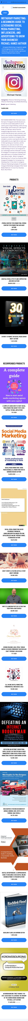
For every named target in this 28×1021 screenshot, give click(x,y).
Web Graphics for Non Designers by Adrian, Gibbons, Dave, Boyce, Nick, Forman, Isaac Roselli (14, 811)
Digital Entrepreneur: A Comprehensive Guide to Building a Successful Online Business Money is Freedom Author (14, 875)
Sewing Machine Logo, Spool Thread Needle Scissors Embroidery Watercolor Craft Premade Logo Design (14, 649)
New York (5, 2)
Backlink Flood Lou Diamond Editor (14, 933)
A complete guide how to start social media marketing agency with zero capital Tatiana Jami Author (14, 408)
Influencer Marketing (7, 102)
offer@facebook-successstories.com (18, 2)
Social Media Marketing (20, 102)
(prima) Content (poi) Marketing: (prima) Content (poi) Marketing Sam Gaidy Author (14, 225)
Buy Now (14, 113)
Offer (5, 12)
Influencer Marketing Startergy (17, 100)
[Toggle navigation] (3, 7)
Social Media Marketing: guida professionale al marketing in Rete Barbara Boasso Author (14, 470)
